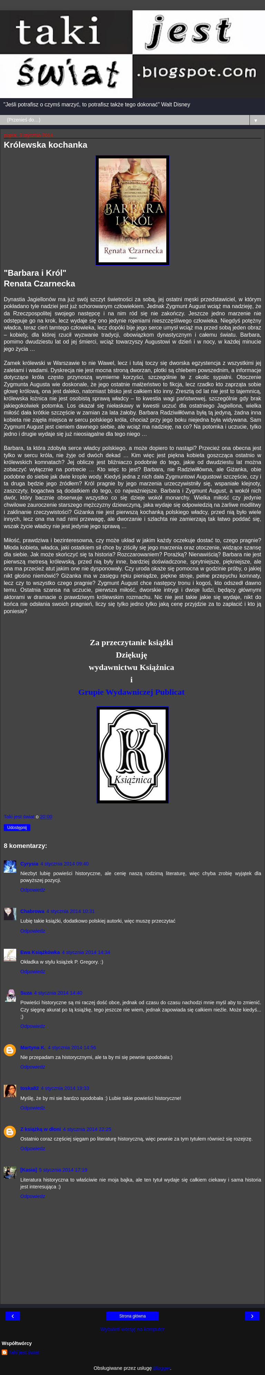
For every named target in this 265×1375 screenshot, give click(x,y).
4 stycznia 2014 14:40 (58, 993)
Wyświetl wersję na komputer (132, 1329)
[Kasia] (28, 1170)
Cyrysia (29, 864)
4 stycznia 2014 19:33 (65, 1088)
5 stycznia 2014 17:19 (63, 1170)
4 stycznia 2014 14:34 (86, 952)
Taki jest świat (24, 1352)
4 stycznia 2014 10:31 (71, 911)
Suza (26, 993)
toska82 (29, 1088)
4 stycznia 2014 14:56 (72, 1047)
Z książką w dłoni (40, 1129)
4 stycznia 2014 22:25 (87, 1129)
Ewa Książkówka (40, 952)
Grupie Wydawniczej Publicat (131, 692)
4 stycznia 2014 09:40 (64, 864)
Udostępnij (17, 827)
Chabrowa (32, 911)
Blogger (161, 1368)
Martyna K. (33, 1047)
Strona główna (132, 1316)
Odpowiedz (32, 890)
